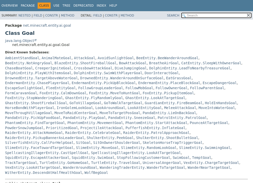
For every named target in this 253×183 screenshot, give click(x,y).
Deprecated (83, 5)
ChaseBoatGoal (19, 68)
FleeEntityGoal (61, 88)
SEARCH (173, 15)
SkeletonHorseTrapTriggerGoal (173, 143)
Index (101, 5)
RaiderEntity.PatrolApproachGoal (156, 133)
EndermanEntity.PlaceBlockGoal (169, 83)
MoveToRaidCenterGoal (75, 113)
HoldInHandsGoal (221, 103)
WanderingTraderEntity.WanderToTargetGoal (142, 167)
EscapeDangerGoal (220, 83)
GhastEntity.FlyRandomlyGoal (94, 98)
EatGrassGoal (179, 78)
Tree (66, 5)
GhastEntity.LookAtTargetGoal (155, 98)
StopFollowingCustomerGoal (143, 158)
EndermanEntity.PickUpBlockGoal (104, 83)
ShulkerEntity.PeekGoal (110, 138)
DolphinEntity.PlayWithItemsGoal (38, 73)
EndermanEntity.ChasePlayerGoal (37, 83)
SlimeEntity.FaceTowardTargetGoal (39, 148)
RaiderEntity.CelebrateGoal (93, 133)
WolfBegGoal (96, 173)
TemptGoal (201, 158)
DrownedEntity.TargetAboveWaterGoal (41, 78)
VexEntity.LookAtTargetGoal (33, 167)
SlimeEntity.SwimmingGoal (204, 148)
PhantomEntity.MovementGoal (95, 123)
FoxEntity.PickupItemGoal (168, 93)
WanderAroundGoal (80, 167)
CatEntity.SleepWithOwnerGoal (211, 63)
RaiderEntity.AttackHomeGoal (34, 133)
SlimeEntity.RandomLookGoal (149, 148)
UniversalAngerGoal (162, 163)
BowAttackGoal (133, 63)
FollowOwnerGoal (172, 88)
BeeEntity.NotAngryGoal (28, 63)
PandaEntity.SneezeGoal (131, 118)
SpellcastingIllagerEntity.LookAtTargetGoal (136, 153)
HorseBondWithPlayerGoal (29, 108)
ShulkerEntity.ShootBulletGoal (167, 138)
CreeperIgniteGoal (53, 68)
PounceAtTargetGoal (209, 123)
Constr (51, 15)
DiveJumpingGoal (131, 68)
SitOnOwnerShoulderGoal (116, 143)
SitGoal (83, 143)
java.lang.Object (19, 41)
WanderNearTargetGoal (209, 167)
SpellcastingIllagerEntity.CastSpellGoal (47, 153)
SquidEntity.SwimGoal (93, 158)
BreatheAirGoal (164, 63)
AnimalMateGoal (57, 58)
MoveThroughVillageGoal (28, 113)
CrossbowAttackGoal (93, 68)
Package (28, 5)
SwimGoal (181, 158)
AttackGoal (84, 58)
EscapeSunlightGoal (24, 88)
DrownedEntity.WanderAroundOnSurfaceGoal (122, 78)
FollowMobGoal (139, 88)
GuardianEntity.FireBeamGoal (174, 103)
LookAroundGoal (110, 108)
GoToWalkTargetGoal (123, 103)
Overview (10, 5)
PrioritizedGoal (62, 128)
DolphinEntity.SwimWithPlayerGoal (108, 73)
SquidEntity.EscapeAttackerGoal (37, 158)
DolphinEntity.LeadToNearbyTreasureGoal (190, 68)
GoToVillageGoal (85, 103)
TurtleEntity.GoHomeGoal (64, 163)
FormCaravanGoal (21, 93)
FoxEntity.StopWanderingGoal (34, 98)
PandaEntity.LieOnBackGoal (169, 113)
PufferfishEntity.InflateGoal (155, 128)
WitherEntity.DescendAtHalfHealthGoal (43, 173)
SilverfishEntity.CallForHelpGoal (39, 143)
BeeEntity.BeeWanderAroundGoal (167, 58)
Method (68, 15)
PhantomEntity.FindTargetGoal (35, 123)
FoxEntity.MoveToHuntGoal (114, 93)
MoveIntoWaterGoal (217, 108)
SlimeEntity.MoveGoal (97, 148)
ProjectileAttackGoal (101, 128)
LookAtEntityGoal (145, 108)
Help (113, 5)
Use (56, 5)
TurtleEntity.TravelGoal (115, 163)
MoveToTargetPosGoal (120, 113)
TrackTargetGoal (21, 163)
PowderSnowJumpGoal (24, 128)
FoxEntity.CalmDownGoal (62, 93)
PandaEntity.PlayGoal (84, 118)
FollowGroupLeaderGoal (100, 88)
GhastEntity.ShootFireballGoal (36, 103)
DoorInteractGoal (162, 73)
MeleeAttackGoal (180, 108)
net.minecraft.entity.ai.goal (47, 25)
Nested (24, 15)
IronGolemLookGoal (75, 108)
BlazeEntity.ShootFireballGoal (85, 63)
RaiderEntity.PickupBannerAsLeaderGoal (44, 138)
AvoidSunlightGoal (116, 58)
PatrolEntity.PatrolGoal (182, 118)
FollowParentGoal (207, 88)
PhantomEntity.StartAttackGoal (156, 123)
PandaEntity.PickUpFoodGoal (33, 118)
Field (38, 15)
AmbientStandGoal (22, 58)
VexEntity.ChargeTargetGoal (211, 163)
